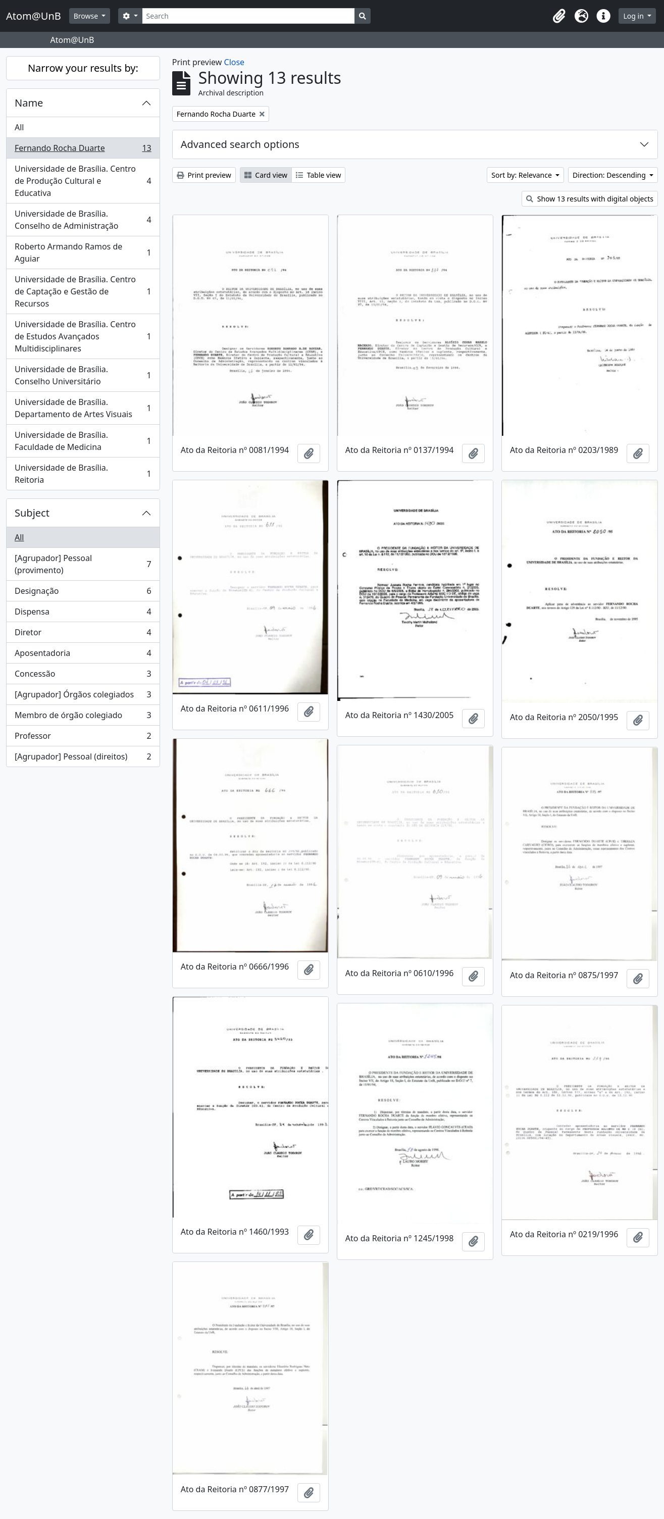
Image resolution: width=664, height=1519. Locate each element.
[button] (559, 16)
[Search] (248, 16)
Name (29, 103)
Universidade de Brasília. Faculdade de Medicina (82, 440)
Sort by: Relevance (522, 175)
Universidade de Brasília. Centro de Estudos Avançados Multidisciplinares (82, 336)
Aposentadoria (82, 655)
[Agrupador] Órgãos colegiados (82, 696)
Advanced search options (240, 144)
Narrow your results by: (83, 68)
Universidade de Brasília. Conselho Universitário (82, 375)
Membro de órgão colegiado (82, 717)
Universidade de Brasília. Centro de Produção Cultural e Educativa (82, 180)
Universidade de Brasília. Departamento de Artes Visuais (82, 408)
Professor (82, 738)
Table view (318, 175)
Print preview (204, 175)
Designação (82, 593)
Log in (634, 16)
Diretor (82, 634)
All (19, 127)
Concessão (82, 676)
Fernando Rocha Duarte (82, 150)
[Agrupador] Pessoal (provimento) (82, 564)
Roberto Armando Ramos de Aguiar (82, 252)
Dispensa (82, 613)
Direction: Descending (610, 175)
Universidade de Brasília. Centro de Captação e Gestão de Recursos (82, 291)
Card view (265, 175)
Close (234, 62)
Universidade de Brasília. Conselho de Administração (82, 219)
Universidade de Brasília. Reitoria (82, 473)
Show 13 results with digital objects (589, 199)
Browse (87, 16)
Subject (32, 513)
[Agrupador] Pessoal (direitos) (82, 758)
